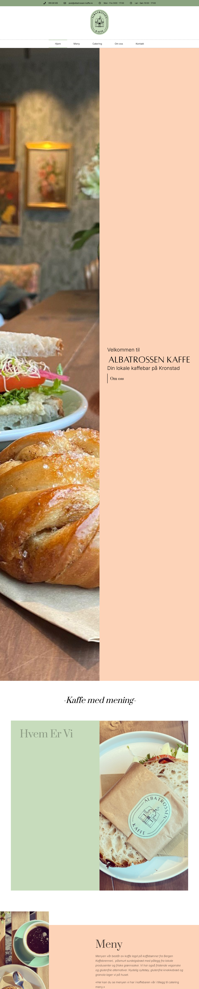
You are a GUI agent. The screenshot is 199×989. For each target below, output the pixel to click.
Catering (97, 43)
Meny (77, 43)
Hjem (58, 43)
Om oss (119, 43)
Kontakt (140, 43)
